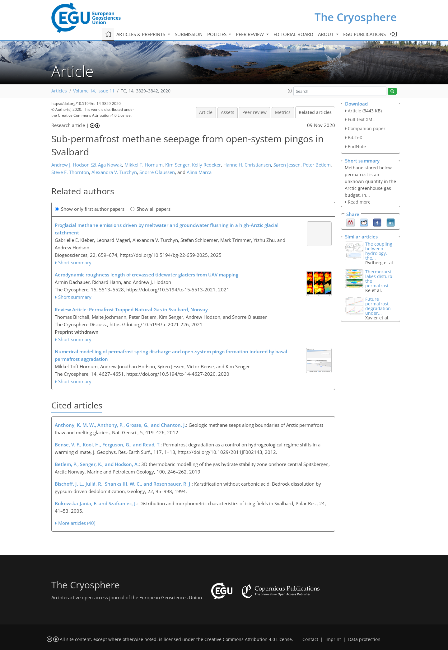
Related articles (315, 112)
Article (205, 112)
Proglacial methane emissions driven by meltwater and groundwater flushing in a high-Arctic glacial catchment (166, 229)
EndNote (357, 146)
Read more (359, 202)
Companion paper (366, 128)
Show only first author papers (89, 209)
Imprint (333, 639)
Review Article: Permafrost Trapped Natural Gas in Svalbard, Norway (131, 309)
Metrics (283, 112)
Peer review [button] (250, 34)
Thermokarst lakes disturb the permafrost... (378, 279)
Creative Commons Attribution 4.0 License (248, 639)
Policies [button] (217, 34)
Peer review (254, 112)
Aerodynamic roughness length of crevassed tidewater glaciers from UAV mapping (146, 274)
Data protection (364, 639)
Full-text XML (361, 119)
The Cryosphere (356, 17)
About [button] (326, 34)
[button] (290, 91)
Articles (59, 91)
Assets (227, 112)
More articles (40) (76, 523)
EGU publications (364, 34)
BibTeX (355, 137)
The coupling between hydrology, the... (378, 251)
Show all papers (150, 209)
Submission (189, 34)
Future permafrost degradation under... (378, 306)
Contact (310, 639)
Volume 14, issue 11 (93, 91)
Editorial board (293, 34)
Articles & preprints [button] (141, 34)
